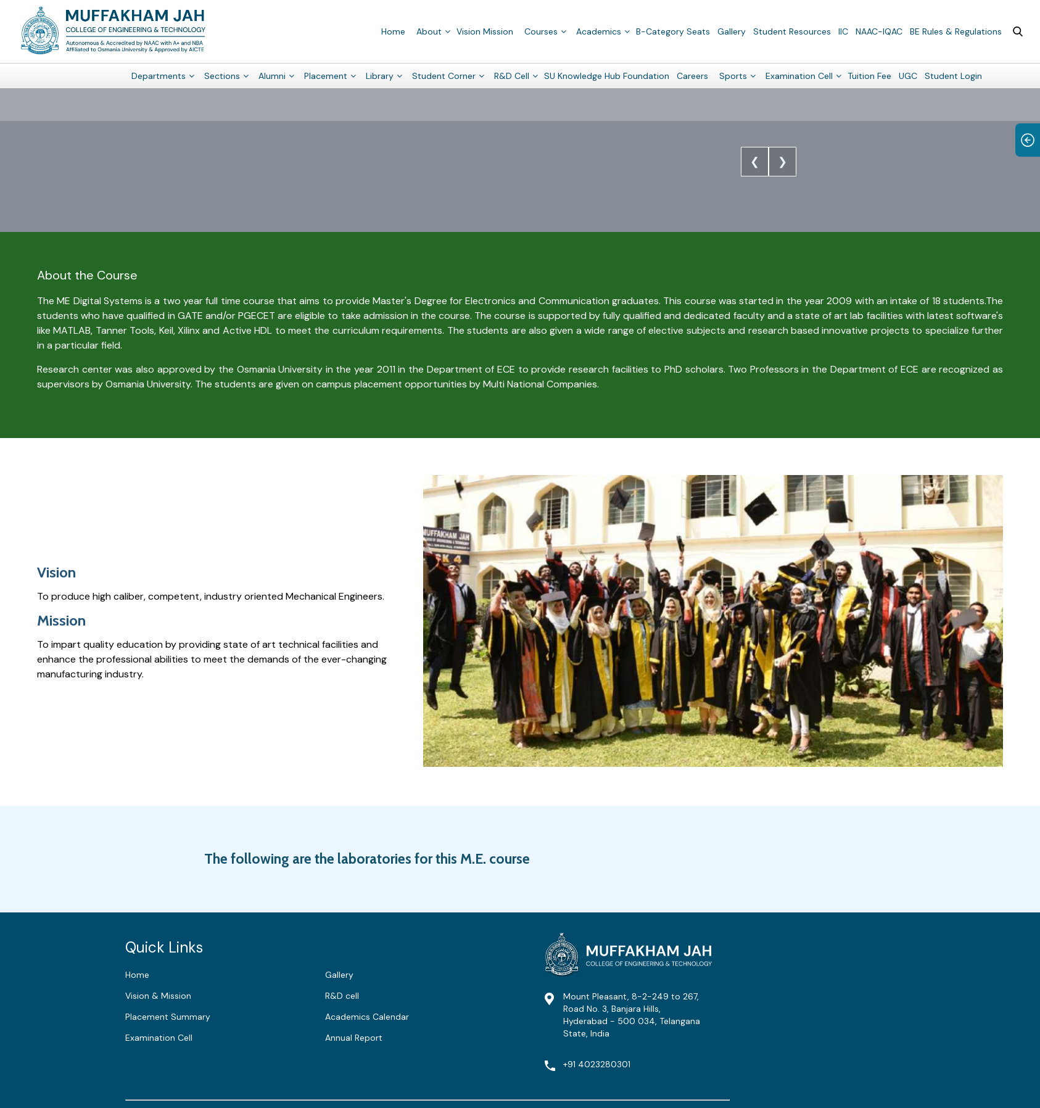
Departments (158, 75)
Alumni (272, 75)
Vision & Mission (158, 995)
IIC (843, 30)
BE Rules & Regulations (956, 30)
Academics (598, 30)
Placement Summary (167, 1016)
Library (380, 75)
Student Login (953, 75)
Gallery (731, 30)
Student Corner (444, 75)
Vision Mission (484, 30)
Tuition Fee (869, 75)
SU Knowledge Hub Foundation (606, 75)
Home (393, 30)
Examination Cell (799, 75)
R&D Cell (511, 75)
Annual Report (353, 1037)
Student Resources (792, 30)
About (429, 30)
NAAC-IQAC (879, 30)
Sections (222, 75)
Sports (733, 75)
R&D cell (342, 995)
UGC (908, 75)
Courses (541, 30)
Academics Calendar (367, 1016)
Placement (325, 75)
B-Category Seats (673, 30)
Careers (692, 75)
